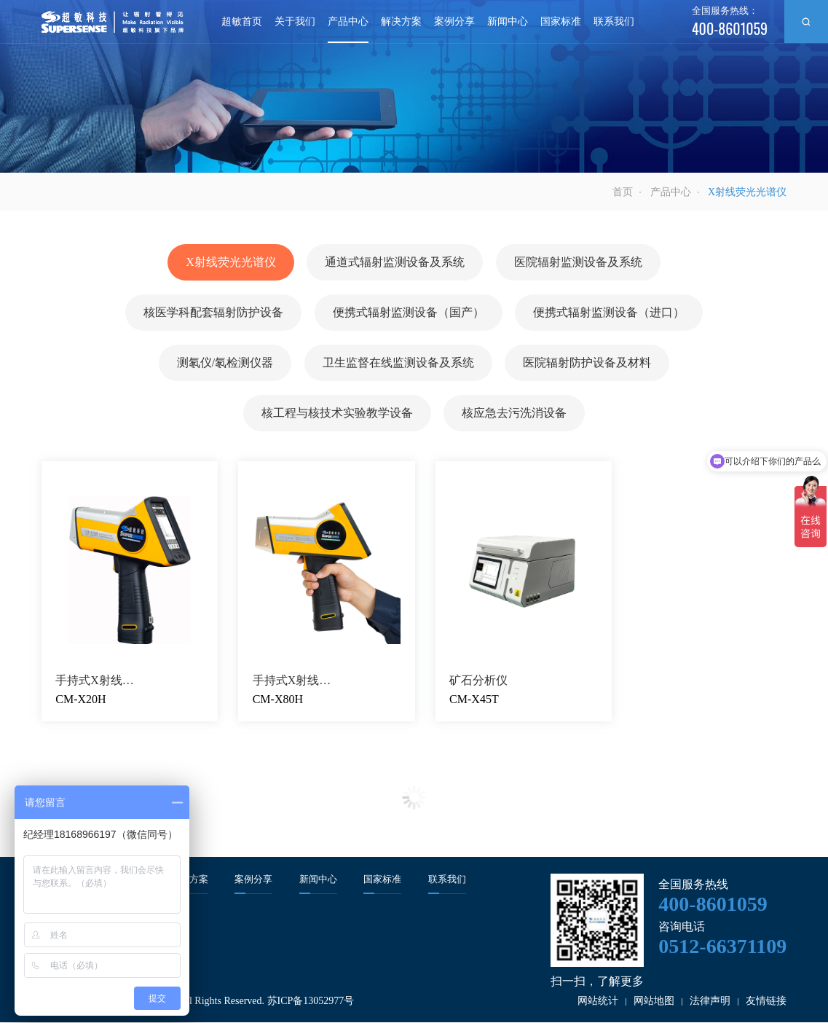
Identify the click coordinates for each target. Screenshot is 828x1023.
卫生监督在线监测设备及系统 (398, 363)
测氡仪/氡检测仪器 (225, 363)
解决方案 (401, 21)
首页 (622, 192)
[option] (414, 86)
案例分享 (454, 21)
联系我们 (614, 21)
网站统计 (597, 1001)
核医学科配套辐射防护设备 (213, 313)
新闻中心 (507, 21)
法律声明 (710, 1001)
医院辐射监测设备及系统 (578, 262)
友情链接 (766, 1001)
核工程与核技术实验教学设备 (337, 413)
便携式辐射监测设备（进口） (609, 313)
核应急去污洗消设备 (514, 413)
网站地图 (654, 1001)
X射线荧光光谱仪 (231, 262)
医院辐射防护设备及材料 (587, 363)
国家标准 (560, 21)
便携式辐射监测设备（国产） (408, 313)
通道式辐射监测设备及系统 (395, 262)
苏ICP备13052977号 (311, 1001)
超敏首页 (241, 21)
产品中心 (348, 21)
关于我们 (295, 21)
